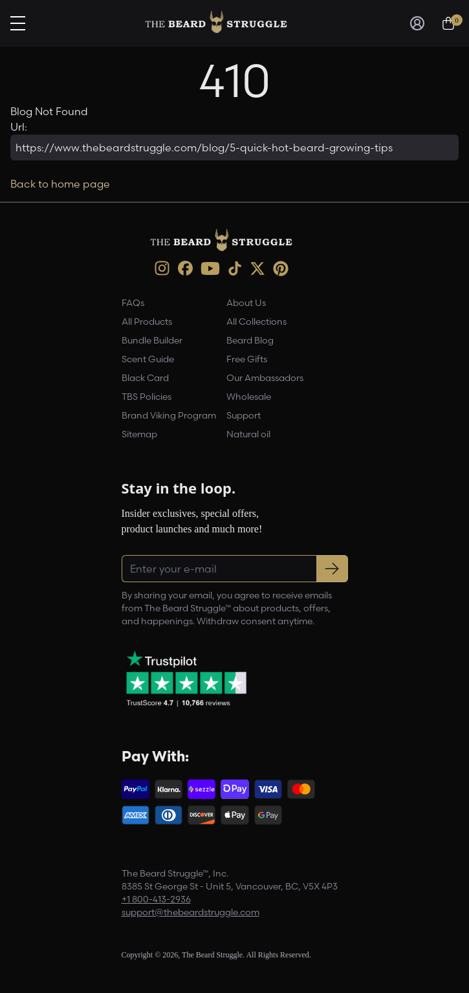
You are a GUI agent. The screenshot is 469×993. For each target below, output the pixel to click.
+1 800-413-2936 (156, 899)
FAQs (133, 303)
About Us (246, 303)
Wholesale (248, 396)
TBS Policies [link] (146, 396)
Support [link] (243, 415)
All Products (147, 321)
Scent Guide (148, 359)
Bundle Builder (152, 340)
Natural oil (248, 434)
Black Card (145, 378)
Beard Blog (250, 340)
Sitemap (139, 434)
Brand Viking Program (169, 415)
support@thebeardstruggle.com (190, 912)
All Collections (256, 321)
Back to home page (60, 183)
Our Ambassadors (264, 378)
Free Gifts (246, 359)
